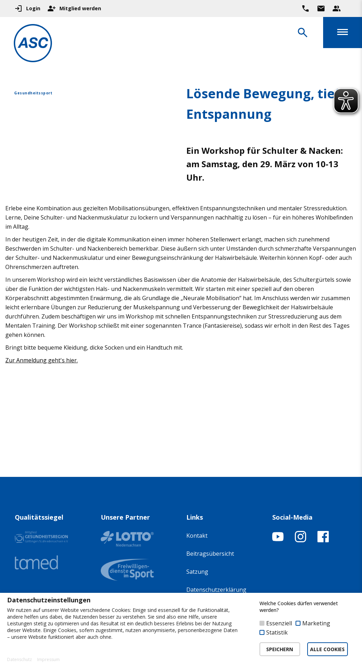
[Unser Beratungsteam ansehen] (336, 8)
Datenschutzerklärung (216, 590)
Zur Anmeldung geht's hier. (41, 360)
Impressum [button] (48, 659)
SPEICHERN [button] (279, 649)
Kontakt (197, 535)
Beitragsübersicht (210, 553)
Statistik (277, 632)
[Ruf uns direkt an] (305, 8)
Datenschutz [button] (19, 659)
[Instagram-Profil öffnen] (300, 540)
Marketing (316, 623)
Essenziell (279, 623)
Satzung (197, 572)
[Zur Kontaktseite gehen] (321, 8)
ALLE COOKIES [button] (327, 649)
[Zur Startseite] (33, 44)
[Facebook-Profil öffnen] (323, 540)
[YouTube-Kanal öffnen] (278, 540)
